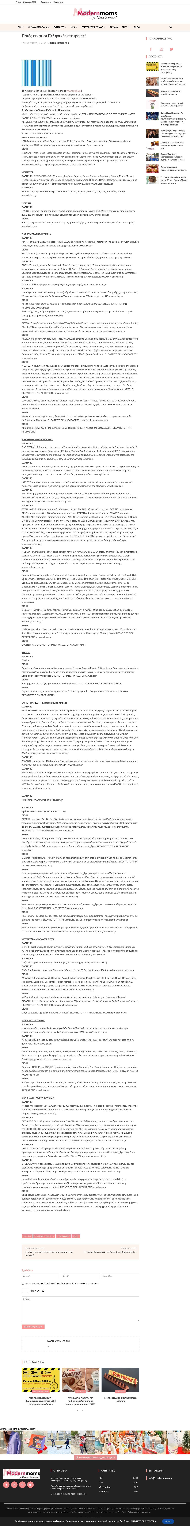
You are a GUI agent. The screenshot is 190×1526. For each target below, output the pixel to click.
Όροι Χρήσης (46, 2)
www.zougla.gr (74, 91)
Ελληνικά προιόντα (44, 1236)
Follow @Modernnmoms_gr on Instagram (95, 1457)
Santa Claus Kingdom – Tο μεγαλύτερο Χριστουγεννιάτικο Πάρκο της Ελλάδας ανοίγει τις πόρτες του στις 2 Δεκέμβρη (173, 119)
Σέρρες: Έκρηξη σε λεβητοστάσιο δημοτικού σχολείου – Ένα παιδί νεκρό (173, 157)
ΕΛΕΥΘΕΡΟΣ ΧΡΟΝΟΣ (93, 27)
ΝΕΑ (74, 27)
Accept (168, 1521)
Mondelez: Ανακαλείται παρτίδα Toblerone (120, 1399)
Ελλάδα (27, 1236)
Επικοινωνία (58, 2)
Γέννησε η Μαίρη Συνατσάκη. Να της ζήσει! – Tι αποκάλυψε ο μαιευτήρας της (174, 180)
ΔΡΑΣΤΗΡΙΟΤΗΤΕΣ (40, 1392)
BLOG (137, 27)
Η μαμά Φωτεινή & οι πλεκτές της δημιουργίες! (110, 1251)
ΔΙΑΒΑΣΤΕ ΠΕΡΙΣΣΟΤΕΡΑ (141, 1521)
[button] (170, 27)
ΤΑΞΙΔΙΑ (114, 27)
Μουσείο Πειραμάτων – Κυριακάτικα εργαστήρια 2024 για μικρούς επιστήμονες (41, 1400)
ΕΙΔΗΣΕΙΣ (81, 1392)
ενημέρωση (63, 1236)
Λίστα (75, 1236)
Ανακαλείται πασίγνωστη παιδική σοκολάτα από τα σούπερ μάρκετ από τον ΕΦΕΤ (80, 1400)
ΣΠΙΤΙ (126, 27)
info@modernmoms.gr (161, 1478)
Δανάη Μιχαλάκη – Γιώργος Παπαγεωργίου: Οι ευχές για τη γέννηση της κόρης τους (173, 133)
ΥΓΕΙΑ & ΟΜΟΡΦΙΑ (38, 27)
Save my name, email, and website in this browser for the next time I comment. (62, 1283)
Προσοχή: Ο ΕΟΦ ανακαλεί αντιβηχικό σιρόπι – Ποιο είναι (172, 145)
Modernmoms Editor (58, 43)
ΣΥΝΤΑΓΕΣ (60, 27)
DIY (21, 27)
